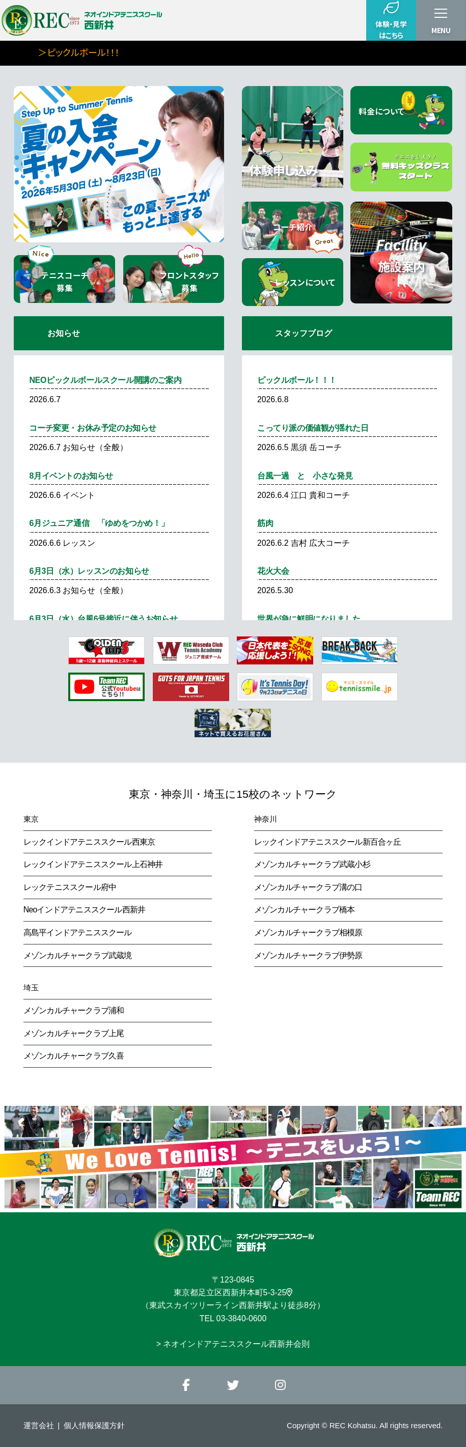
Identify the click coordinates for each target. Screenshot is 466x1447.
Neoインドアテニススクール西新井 (84, 909)
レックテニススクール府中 (70, 887)
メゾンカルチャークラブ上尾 (73, 1033)
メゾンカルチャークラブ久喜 (73, 1055)
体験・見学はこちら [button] (390, 20)
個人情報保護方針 (94, 1425)
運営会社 (38, 1425)
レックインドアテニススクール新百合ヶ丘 (327, 842)
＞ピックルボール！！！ (100, 52)
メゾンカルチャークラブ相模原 (308, 932)
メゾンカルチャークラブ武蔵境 (77, 955)
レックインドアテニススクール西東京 (89, 842)
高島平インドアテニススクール (77, 932)
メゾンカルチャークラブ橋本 (304, 909)
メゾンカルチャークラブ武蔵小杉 (312, 864)
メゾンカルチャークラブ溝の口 (308, 887)
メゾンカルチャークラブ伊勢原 (308, 955)
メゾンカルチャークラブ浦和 (73, 1010)
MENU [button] (441, 30)
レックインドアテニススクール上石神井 (93, 864)
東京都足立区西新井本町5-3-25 (233, 1292)
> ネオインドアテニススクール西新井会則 (233, 1344)
